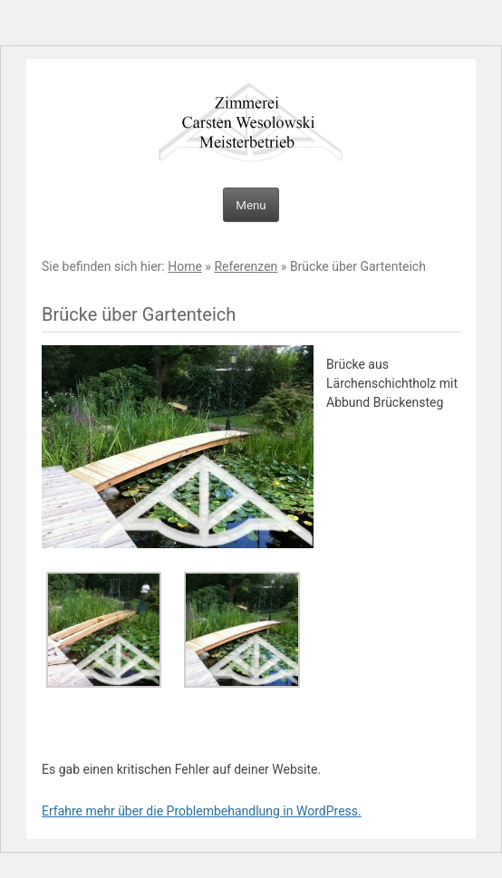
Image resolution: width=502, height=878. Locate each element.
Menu (250, 205)
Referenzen (245, 266)
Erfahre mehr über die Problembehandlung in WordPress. (202, 811)
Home (185, 266)
